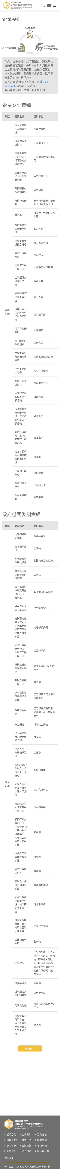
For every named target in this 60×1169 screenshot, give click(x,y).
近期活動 (11, 1134)
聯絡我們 (26, 1140)
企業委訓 (26, 1134)
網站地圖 (11, 1151)
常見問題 (42, 1140)
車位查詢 (42, 1145)
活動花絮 (42, 1134)
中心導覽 (11, 1145)
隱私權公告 (43, 1151)
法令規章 (26, 1151)
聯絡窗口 (30, 1048)
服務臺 (10, 1140)
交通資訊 (26, 1145)
